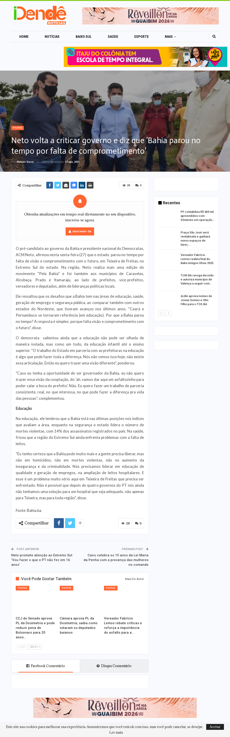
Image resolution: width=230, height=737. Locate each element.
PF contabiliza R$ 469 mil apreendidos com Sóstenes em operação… (197, 216)
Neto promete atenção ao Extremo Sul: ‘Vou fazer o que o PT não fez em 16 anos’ (42, 560)
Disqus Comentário (114, 666)
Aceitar (215, 727)
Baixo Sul (84, 36)
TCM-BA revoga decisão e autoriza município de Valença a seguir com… (197, 279)
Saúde (113, 36)
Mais (169, 36)
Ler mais (116, 732)
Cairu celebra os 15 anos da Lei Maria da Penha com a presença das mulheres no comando (116, 560)
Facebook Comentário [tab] (45, 666)
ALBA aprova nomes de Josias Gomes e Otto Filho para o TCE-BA (196, 300)
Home (24, 36)
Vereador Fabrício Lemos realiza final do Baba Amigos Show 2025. (197, 259)
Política (17, 128)
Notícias (52, 36)
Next (35, 646)
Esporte (141, 36)
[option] (186, 260)
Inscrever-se (82, 231)
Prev (21, 646)
